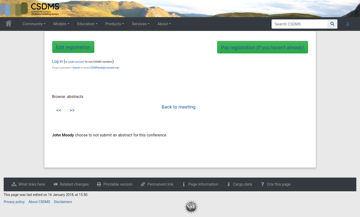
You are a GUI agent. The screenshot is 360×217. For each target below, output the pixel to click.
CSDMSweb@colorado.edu (104, 67)
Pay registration (262, 47)
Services (139, 24)
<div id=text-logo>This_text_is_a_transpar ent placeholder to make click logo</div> (8, 8)
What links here (31, 184)
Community (33, 24)
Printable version (118, 184)
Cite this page (279, 184)
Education (86, 24)
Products (113, 24)
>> (72, 110)
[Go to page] (332, 24)
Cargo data (242, 184)
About (162, 24)
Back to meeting (179, 107)
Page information (203, 184)
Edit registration (73, 47)
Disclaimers (63, 202)
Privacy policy (14, 202)
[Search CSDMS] (300, 24)
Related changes (74, 184)
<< (58, 110)
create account (76, 61)
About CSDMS (39, 202)
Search (76, 67)
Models (59, 24)
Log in (57, 61)
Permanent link (160, 184)
